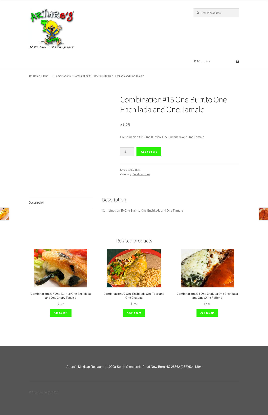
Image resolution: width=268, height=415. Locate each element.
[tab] (61, 203)
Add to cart (149, 152)
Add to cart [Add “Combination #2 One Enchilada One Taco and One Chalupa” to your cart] (134, 313)
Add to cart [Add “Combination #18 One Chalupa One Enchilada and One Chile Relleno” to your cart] (207, 313)
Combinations (62, 76)
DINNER (47, 76)
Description (37, 202)
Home (36, 76)
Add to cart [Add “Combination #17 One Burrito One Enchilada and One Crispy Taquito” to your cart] (61, 313)
